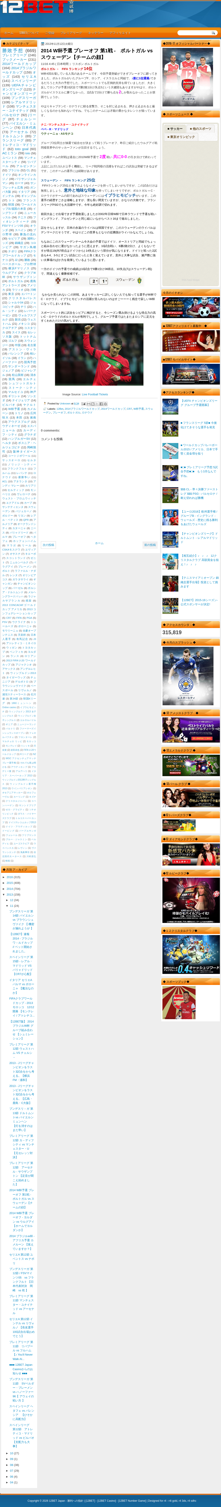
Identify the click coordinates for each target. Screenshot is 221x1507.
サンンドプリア (27, 805)
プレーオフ (59, 412)
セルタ (31, 460)
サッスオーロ (11, 460)
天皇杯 (22, 635)
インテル (8, 196)
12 (12, 900)
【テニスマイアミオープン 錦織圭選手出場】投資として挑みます (200, 582)
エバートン (28, 294)
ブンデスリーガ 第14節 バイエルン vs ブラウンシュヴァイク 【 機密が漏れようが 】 (21, 920)
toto (27, 153)
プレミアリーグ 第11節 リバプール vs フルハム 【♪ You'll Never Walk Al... (21, 1350)
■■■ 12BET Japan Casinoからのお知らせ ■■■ (21, 1369)
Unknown (65, 403)
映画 (8, 861)
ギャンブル (28, 196)
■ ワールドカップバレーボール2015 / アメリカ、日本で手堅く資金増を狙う (199, 449)
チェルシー (26, 119)
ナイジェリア (21, 400)
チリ (23, 306)
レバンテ (21, 473)
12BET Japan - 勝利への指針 (66, 1500)
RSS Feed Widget (190, 280)
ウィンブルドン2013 (23, 673)
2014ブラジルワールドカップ (82, 408)
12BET (90, 1500)
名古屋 (31, 345)
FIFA (19, 618)
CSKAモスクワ (11, 549)
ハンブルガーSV (19, 438)
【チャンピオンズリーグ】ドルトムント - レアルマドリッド (199, 538)
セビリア (14, 238)
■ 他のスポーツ (200, 128)
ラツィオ (18, 289)
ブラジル (14, 170)
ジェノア (8, 370)
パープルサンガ (27, 831)
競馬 (12, 379)
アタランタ (20, 481)
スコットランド (16, 558)
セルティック (16, 490)
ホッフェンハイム (24, 541)
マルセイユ (15, 392)
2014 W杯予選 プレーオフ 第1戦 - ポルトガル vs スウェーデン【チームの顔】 (21, 1198)
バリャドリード (19, 532)
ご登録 (49, 32)
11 (12, 905)
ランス (14, 656)
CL (28, 170)
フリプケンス (29, 835)
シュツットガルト (22, 383)
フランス (29, 200)
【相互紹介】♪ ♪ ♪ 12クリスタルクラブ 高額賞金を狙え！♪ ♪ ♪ (200, 560)
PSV (4, 622)
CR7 (129, 408)
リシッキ (25, 746)
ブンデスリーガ (23, 98)
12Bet (60, 408)
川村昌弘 (31, 856)
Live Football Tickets (95, 394)
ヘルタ (6, 443)
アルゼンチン (26, 166)
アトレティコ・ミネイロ (21, 643)
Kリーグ (24, 754)
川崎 (33, 289)
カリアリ (30, 485)
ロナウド (87, 412)
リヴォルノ (25, 690)
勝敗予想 (12, 50)
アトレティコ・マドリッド (19, 144)
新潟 (18, 319)
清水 (33, 375)
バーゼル (17, 588)
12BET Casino (106, 1500)
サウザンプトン (24, 277)
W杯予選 (138, 408)
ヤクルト (29, 404)
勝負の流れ (28, 234)
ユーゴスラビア (21, 843)
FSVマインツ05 (12, 225)
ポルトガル (73, 412)
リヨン (22, 515)
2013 (10, 894)
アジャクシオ (23, 664)
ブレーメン (25, 566)
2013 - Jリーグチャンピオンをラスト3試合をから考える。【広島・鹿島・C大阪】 (21, 1094)
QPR (26, 520)
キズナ (32, 797)
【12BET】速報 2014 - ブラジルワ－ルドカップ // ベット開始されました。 (21, 942)
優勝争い (24, 477)
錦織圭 (19, 243)
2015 (10, 883)
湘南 (33, 417)
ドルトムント (13, 136)
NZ (34, 754)
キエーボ (30, 554)
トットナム (28, 336)
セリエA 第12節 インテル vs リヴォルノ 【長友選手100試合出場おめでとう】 (21, 1327)
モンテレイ (11, 746)
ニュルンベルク (19, 562)
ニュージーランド (26, 724)
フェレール (12, 835)
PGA (29, 618)
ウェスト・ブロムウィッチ (19, 498)
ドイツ (6, 174)
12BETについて (29, 32)
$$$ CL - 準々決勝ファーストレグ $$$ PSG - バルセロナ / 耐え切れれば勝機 (199, 494)
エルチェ (29, 379)
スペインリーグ (23, 81)
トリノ (19, 413)
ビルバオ (8, 404)
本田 (19, 417)
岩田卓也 (15, 750)
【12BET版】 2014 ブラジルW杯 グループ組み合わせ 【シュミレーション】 (21, 1030)
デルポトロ (22, 681)
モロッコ (31, 741)
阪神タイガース (24, 451)
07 (12, 1470)
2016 (10, 877)
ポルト (6, 571)
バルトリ (10, 728)
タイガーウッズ (16, 677)
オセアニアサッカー (12, 792)
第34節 (14, 698)
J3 (34, 639)
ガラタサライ (20, 579)
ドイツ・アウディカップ (19, 826)
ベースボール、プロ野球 (19, 264)
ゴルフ (12, 340)
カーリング (19, 797)
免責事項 (25, 852)
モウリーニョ (10, 630)
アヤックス (8, 669)
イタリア (24, 191)
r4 (165, 1500)
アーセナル (19, 132)
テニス (22, 217)
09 (12, 1459)
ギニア (9, 724)
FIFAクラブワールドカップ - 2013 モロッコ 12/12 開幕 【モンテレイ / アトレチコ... (22, 1007)
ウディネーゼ (11, 426)
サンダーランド (19, 366)
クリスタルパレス (22, 298)
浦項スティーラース (14, 694)
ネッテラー (95, 32)
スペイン (21, 230)
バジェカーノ (23, 511)
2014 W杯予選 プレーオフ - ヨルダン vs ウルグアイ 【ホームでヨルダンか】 (21, 1221)
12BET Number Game (132, 1500)
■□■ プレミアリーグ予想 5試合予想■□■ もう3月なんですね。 (199, 471)
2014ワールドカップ (113, 408)
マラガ (11, 545)
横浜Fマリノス (19, 268)
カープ (28, 503)
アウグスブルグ (19, 421)
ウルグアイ (9, 272)
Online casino (9, 707)
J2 (16, 260)
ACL (4, 481)
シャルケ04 (15, 302)
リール (27, 545)
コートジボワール (19, 456)
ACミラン (9, 153)
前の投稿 (150, 545)
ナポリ (12, 251)
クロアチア (9, 328)
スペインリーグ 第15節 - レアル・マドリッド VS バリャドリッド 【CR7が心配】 (21, 965)
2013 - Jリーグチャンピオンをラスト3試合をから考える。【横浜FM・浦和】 (21, 1071)
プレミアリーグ (71, 32)
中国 (18, 345)
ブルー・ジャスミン (16, 839)
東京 (11, 294)
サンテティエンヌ (12, 507)
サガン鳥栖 (28, 247)
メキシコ (24, 323)
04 (12, 1482)
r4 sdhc (192, 1500)
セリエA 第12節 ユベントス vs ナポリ (21, 1259)
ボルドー (7, 515)
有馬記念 (22, 639)
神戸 (33, 392)
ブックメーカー (14, 59)
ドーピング (8, 831)
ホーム (8, 32)
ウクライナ (19, 622)
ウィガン (11, 647)
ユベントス (9, 157)
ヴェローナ (24, 494)
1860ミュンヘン (21, 703)
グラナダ (30, 434)
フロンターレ (25, 737)
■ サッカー (175, 128)
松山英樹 (18, 375)
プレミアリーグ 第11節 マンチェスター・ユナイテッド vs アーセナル (21, 1304)
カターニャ (19, 528)
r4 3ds (182, 1500)
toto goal (22, 149)
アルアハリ (21, 771)
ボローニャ (25, 626)
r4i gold (173, 1500)
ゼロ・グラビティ (15, 809)
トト (12, 200)
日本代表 (29, 127)
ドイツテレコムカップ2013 (22, 822)
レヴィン (22, 848)
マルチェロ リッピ (12, 741)
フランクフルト (17, 468)
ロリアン (30, 656)
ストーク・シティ (22, 387)
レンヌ (14, 575)
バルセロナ (11, 115)
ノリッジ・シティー (22, 464)
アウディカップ (19, 767)
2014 (10, 888)
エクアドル (13, 503)
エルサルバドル (28, 720)
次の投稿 (48, 545)
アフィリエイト (120, 32)
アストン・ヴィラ (22, 349)
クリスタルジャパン (16, 801)
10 (12, 1453)
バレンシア (15, 353)
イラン (22, 358)
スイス (16, 332)
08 (12, 1465)
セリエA (29, 76)
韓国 (11, 204)
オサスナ (15, 554)
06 (12, 1476)
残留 (29, 600)
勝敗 (27, 260)
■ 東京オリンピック (181, 137)
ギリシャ (14, 396)
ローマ (19, 183)
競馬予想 (30, 362)
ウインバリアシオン (21, 788)
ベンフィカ (16, 652)
